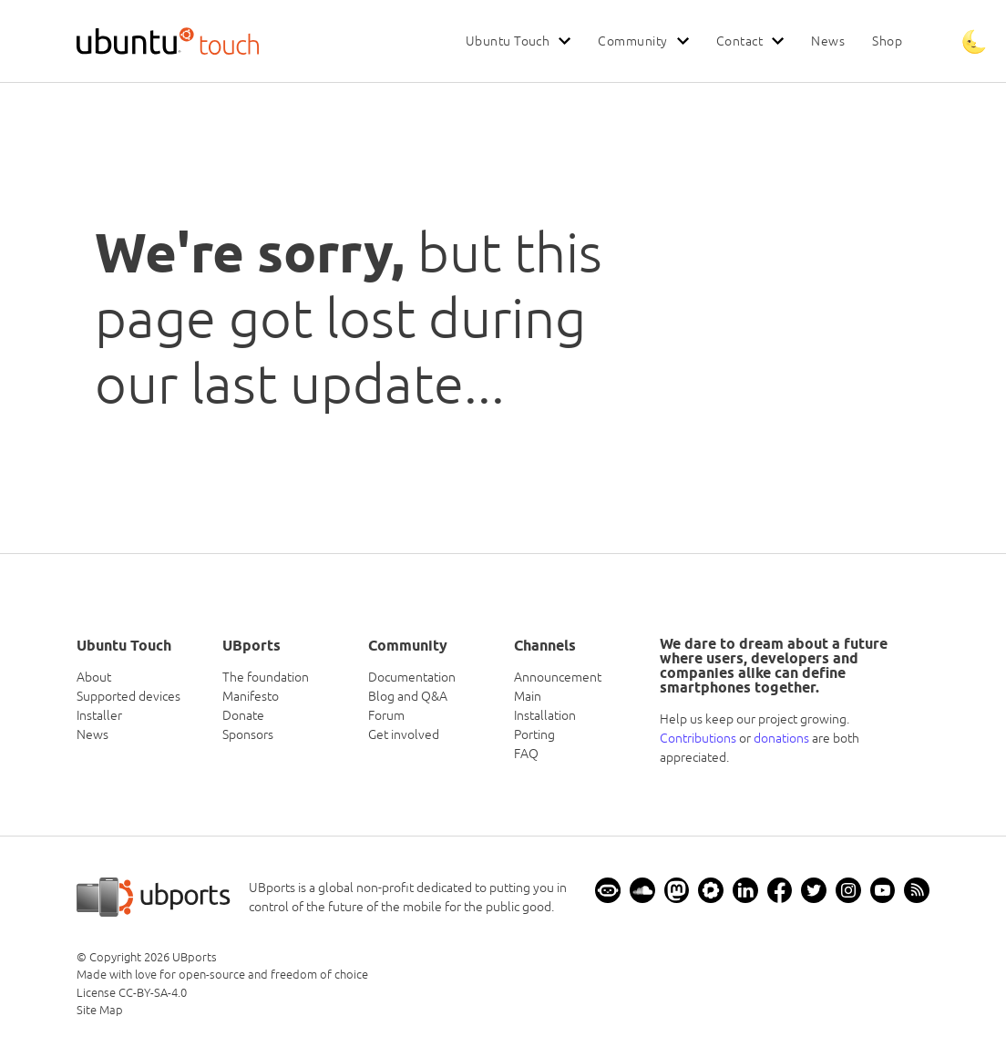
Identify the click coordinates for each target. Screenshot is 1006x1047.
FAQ (526, 753)
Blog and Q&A (407, 696)
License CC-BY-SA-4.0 (132, 993)
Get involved (403, 734)
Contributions (698, 738)
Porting (534, 734)
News (828, 41)
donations (781, 738)
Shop (887, 41)
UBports (194, 957)
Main (527, 696)
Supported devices (128, 696)
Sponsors (247, 734)
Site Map (100, 1010)
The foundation (265, 677)
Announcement (557, 677)
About (94, 677)
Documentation (412, 677)
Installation (545, 715)
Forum (386, 715)
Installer (99, 715)
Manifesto (250, 696)
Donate (243, 715)
